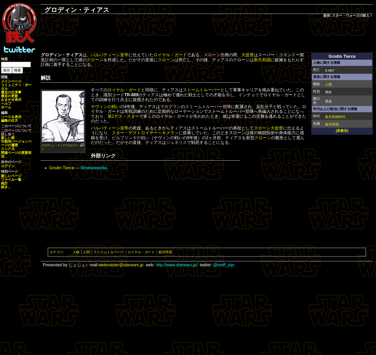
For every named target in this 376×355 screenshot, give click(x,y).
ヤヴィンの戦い (105, 106)
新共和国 (262, 60)
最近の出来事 (11, 92)
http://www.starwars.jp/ (176, 265)
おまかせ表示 (11, 100)
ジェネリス (176, 142)
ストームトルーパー (201, 90)
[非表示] (342, 131)
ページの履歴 (16, 143)
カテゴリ (56, 252)
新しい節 (8, 138)
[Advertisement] (207, 35)
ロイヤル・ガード (170, 55)
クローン (95, 60)
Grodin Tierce (61, 168)
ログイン (8, 166)
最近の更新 (9, 96)
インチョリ (248, 95)
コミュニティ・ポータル (16, 87)
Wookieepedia (94, 168)
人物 (76, 252)
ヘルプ (6, 103)
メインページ (11, 81)
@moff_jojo (223, 265)
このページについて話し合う (16, 132)
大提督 (247, 55)
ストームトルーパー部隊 (208, 106)
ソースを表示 (11, 117)
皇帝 (124, 55)
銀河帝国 (332, 124)
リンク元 (8, 149)
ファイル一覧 (11, 180)
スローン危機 (216, 55)
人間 (328, 85)
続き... (6, 187)
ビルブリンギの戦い (130, 138)
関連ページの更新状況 (16, 154)
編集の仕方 (9, 120)
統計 (4, 183)
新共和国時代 (335, 117)
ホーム (6, 107)
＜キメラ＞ (168, 133)
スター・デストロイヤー (135, 133)
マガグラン (170, 106)
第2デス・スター (123, 116)
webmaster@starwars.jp (120, 265)
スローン (166, 60)
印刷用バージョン (14, 141)
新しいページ (11, 176)
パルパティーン (105, 55)
